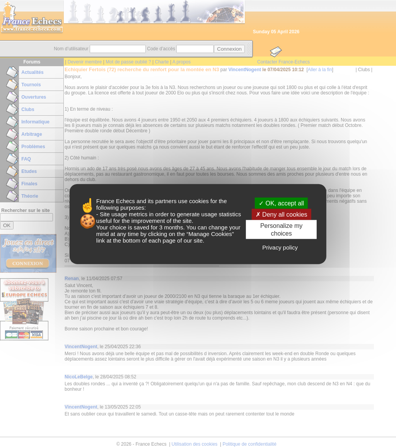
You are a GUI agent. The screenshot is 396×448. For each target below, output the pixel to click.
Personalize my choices (281, 229)
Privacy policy (280, 247)
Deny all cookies (281, 214)
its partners (162, 201)
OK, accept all (281, 203)
